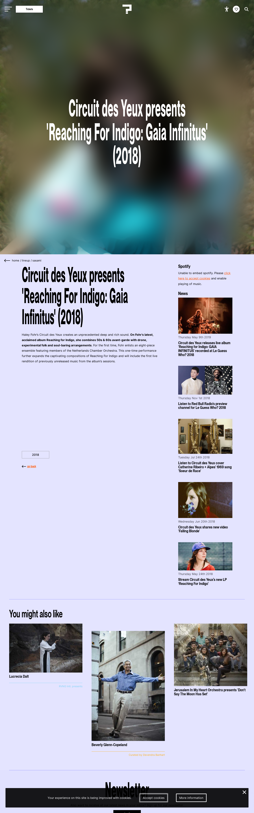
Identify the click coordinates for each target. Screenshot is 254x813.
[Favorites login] (236, 9)
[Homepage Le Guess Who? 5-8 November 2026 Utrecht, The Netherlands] (127, 9)
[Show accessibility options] (227, 9)
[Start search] (245, 9)
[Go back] (7, 260)
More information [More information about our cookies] (191, 798)
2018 (35, 455)
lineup (26, 260)
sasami (36, 260)
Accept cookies (153, 798)
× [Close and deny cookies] (245, 792)
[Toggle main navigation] (7, 9)
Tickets (29, 9)
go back (29, 466)
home (15, 260)
